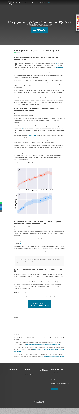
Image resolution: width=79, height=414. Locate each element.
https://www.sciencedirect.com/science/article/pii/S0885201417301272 (26, 362)
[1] (35, 98)
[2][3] (42, 108)
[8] (20, 247)
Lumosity (57, 68)
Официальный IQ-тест (40, 2)
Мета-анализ (17, 242)
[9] (31, 292)
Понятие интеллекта (55, 86)
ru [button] (52, 2)
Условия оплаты (43, 386)
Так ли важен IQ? (59, 71)
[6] (22, 132)
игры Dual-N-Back (32, 139)
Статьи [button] (48, 2)
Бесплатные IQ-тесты (29, 2)
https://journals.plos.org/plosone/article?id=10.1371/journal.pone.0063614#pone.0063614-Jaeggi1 (43, 348)
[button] (55, 3)
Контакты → (54, 395)
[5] (20, 126)
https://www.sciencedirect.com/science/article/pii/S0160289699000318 (52, 326)
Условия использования (44, 376)
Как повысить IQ (39, 308)
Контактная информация (57, 375)
